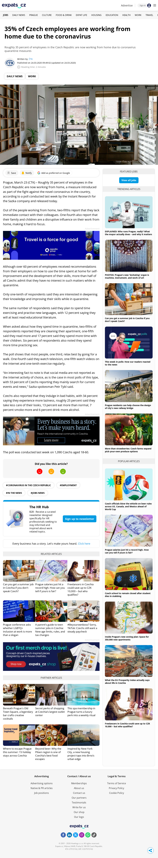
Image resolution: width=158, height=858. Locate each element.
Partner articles (51, 677)
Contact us (79, 793)
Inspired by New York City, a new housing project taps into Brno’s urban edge (80, 754)
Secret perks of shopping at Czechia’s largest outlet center (50, 712)
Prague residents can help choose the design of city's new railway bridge (128, 407)
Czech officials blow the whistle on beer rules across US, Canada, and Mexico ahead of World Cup (128, 506)
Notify (26, 172)
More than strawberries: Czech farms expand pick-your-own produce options (128, 450)
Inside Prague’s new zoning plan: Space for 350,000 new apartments (127, 638)
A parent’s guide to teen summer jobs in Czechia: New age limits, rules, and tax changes (50, 630)
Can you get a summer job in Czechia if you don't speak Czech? (18, 588)
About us (79, 788)
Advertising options (42, 783)
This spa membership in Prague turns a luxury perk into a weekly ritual (81, 712)
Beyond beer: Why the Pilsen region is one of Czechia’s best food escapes (48, 754)
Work (138, 14)
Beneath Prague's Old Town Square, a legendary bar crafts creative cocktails (18, 713)
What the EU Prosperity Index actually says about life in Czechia (127, 681)
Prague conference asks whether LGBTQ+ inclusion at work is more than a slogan (17, 630)
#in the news (14, 492)
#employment (68, 485)
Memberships (79, 783)
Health (126, 14)
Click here (84, 543)
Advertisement (92, 228)
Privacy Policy (116, 788)
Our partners (79, 797)
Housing (96, 14)
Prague (33, 14)
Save (11, 172)
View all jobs (128, 180)
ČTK (31, 59)
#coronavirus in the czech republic (28, 485)
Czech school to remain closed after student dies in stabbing (128, 595)
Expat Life (81, 14)
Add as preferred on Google (53, 172)
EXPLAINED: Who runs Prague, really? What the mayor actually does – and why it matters (128, 233)
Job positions (41, 793)
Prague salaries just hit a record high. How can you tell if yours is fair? (50, 588)
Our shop (79, 812)
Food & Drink (64, 14)
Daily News (18, 14)
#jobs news (38, 492)
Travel (149, 14)
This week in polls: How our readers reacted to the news (127, 363)
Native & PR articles (42, 788)
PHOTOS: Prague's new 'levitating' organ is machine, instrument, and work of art (127, 276)
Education (112, 14)
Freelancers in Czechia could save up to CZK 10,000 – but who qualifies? (80, 589)
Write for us (79, 807)
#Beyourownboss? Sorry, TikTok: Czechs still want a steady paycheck (82, 628)
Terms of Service (116, 783)
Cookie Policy (116, 793)
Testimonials (79, 802)
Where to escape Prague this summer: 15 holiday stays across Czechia (17, 752)
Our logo (79, 817)
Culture (47, 14)
